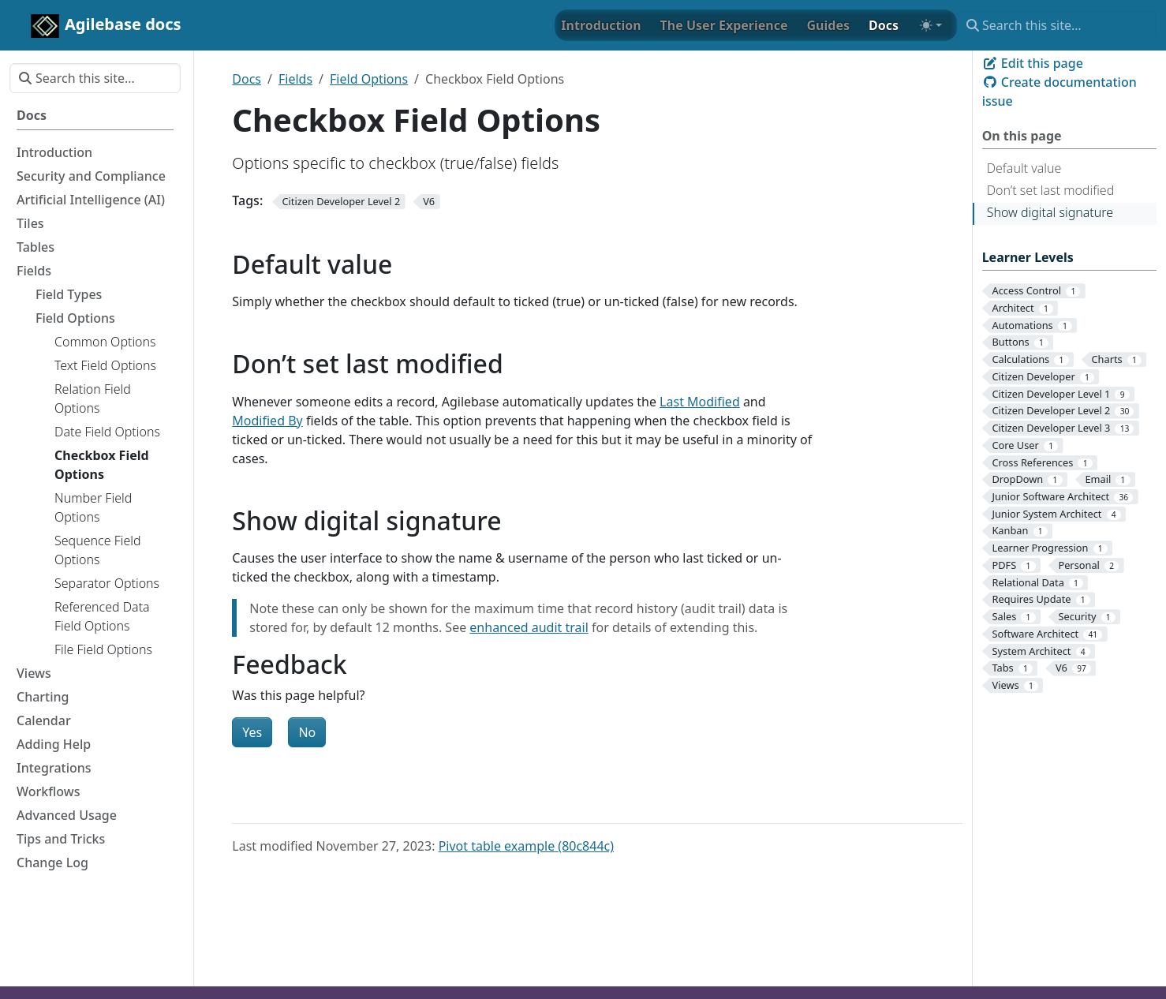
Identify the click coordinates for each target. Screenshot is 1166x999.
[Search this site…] (1057, 25)
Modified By (267, 420)
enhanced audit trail (528, 627)
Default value (1024, 168)
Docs (246, 79)
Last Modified (700, 401)
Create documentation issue (1059, 91)
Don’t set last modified (1051, 190)
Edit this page (1032, 63)
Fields (295, 79)
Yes (252, 732)
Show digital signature (1050, 212)
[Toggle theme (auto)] (931, 25)
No (307, 732)
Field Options (369, 79)
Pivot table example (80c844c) (526, 846)
